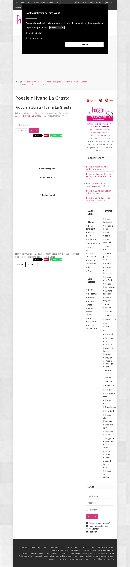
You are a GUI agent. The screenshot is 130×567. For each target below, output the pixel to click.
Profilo (91, 297)
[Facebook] (81, 2)
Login (90, 290)
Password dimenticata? (98, 523)
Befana (108, 381)
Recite (108, 330)
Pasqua (108, 389)
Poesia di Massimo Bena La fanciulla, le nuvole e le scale (98, 175)
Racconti (109, 311)
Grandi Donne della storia (108, 464)
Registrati (92, 293)
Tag (90, 271)
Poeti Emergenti (60, 113)
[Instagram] (95, 2)
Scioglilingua (110, 407)
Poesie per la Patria (107, 256)
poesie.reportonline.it (105, 550)
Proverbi (109, 334)
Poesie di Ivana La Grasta (29, 116)
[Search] (16, 32)
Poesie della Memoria (107, 270)
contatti (100, 150)
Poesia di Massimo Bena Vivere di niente (97, 184)
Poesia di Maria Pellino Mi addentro (97, 167)
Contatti (92, 239)
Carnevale (109, 385)
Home (91, 222)
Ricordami (93, 509)
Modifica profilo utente (91, 311)
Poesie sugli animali (107, 474)
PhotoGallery (94, 243)
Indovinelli (109, 411)
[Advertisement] (65, 60)
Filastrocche (110, 319)
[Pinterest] (110, 2)
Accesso (92, 516)
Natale (108, 377)
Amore (108, 263)
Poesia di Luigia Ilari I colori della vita (98, 199)
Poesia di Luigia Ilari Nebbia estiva (98, 191)
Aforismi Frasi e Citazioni (108, 351)
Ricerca (91, 267)
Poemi (108, 315)
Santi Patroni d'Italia (106, 454)
